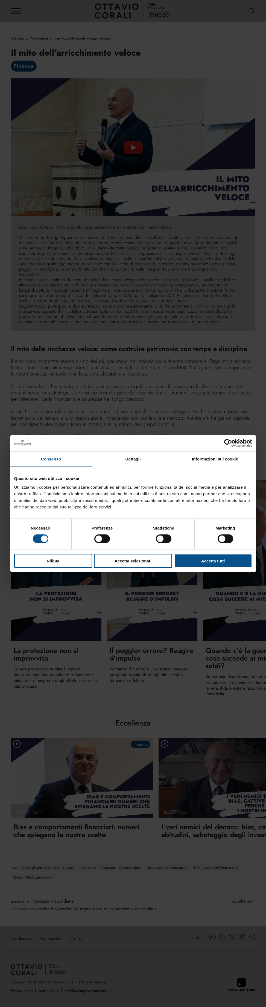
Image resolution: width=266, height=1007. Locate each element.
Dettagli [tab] (133, 459)
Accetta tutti (213, 560)
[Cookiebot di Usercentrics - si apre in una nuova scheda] (228, 443)
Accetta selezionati (133, 560)
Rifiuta (53, 560)
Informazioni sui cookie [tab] (215, 459)
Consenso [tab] (51, 459)
